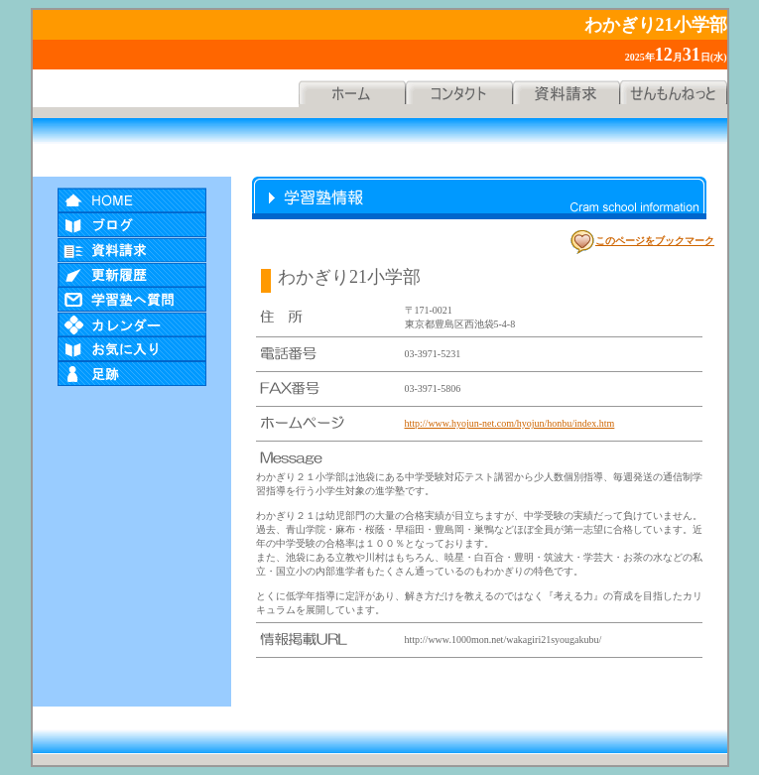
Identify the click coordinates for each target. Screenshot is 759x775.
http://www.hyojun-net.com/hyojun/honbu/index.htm (510, 423)
